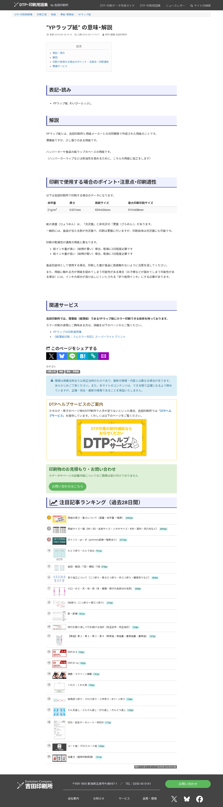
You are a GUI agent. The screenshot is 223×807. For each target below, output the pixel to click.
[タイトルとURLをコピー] (93, 356)
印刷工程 (42, 14)
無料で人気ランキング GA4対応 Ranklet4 (154, 767)
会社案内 (73, 798)
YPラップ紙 (84, 14)
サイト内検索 (200, 5)
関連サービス (60, 66)
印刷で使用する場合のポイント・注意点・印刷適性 (81, 61)
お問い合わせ (188, 784)
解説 (55, 57)
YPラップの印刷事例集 (67, 332)
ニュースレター (175, 5)
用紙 (53, 14)
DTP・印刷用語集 (31, 4)
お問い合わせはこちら (67, 486)
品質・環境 (150, 798)
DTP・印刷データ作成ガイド (117, 5)
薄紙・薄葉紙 (67, 14)
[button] (51, 356)
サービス (124, 798)
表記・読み (59, 53)
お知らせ (98, 798)
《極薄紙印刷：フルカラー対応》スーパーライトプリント (89, 336)
